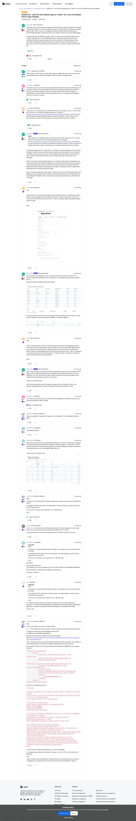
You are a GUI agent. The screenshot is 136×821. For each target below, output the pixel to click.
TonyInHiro (29, 25)
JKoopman (29, 85)
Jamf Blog (57, 799)
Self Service (99, 790)
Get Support (33, 4)
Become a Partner (60, 804)
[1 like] (32, 100)
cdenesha (29, 413)
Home (21, 8)
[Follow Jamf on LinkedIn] (24, 799)
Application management (79, 799)
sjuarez (28, 525)
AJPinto (28, 71)
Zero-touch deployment (79, 793)
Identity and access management (105, 793)
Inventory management (78, 801)
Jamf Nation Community (61, 796)
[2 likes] (33, 125)
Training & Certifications (61, 793)
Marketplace (58, 801)
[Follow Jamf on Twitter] (21, 799)
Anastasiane (29, 428)
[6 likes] (34, 56)
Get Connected (45, 4)
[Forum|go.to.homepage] (6, 4)
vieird (28, 108)
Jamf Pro (30, 51)
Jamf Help (57, 790)
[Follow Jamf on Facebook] (35, 799)
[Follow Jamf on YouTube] (28, 799)
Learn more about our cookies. (100, 809)
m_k (27, 582)
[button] (119, 4)
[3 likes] (34, 405)
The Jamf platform (77, 790)
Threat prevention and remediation (106, 799)
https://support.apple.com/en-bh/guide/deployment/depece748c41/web (49, 114)
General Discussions (21, 4)
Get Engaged (69, 4)
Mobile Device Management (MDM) (82, 796)
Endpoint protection (101, 796)
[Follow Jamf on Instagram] (31, 799)
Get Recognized (57, 4)
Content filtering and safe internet (105, 801)
